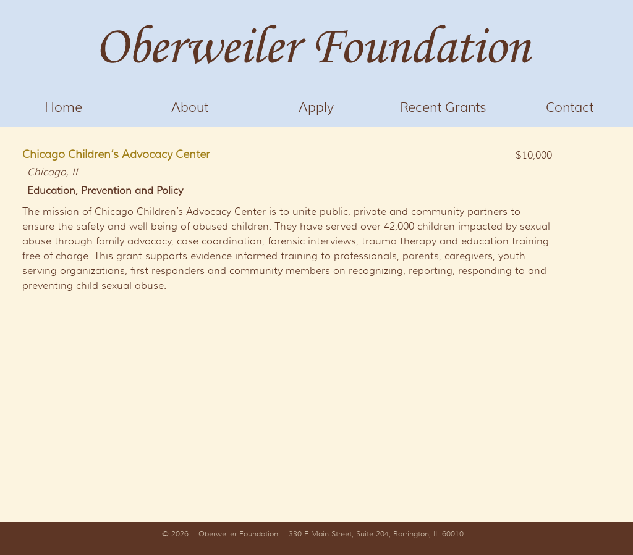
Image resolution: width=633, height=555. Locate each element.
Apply (316, 107)
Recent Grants (443, 107)
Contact (569, 107)
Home (63, 107)
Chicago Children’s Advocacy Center (116, 154)
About (189, 107)
